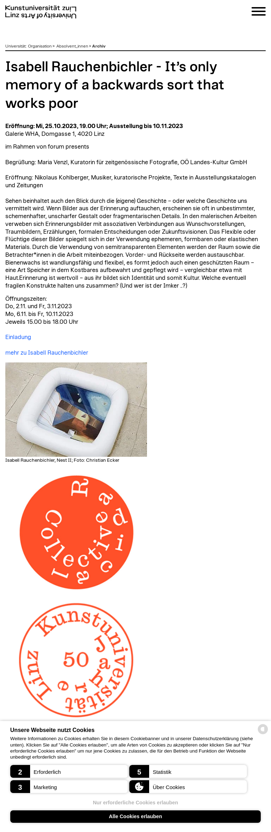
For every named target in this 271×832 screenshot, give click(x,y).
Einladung (18, 337)
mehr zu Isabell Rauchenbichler (46, 353)
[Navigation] (259, 12)
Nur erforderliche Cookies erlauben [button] (135, 802)
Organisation (40, 46)
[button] (69, 771)
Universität (15, 46)
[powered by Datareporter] (263, 734)
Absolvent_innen (72, 46)
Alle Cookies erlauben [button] (135, 816)
